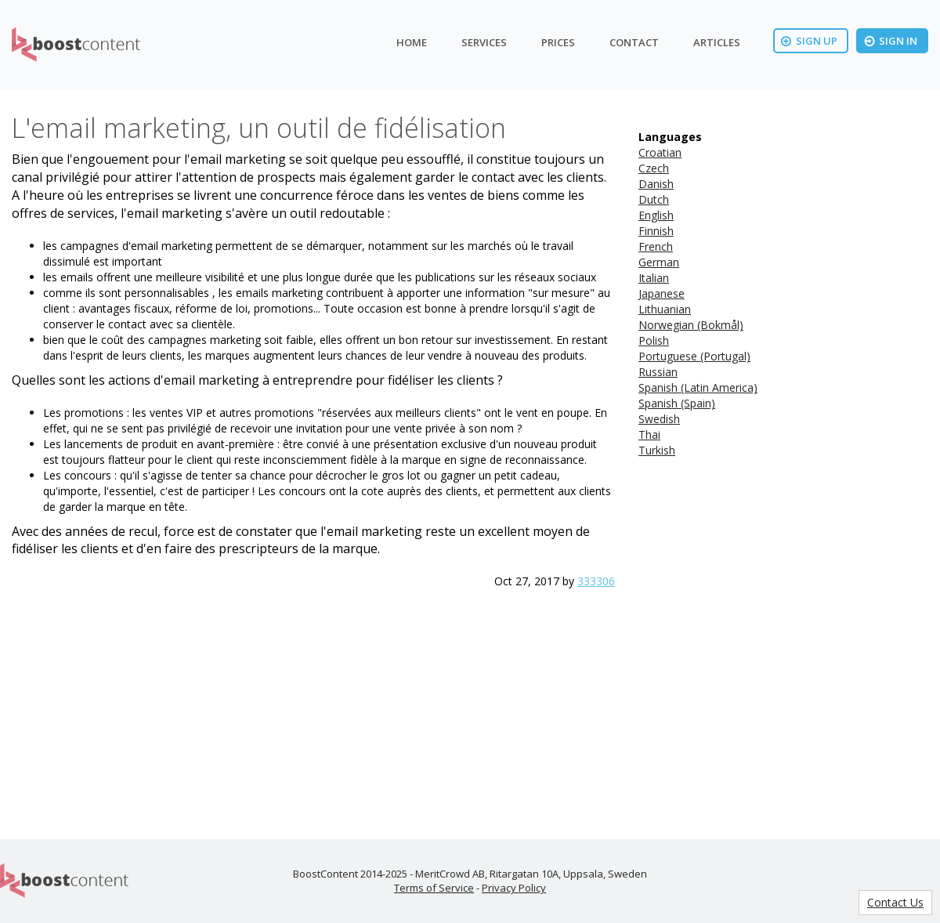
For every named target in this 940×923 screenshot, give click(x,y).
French (655, 246)
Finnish (656, 230)
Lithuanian (664, 309)
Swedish (659, 418)
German (658, 262)
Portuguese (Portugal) (694, 356)
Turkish (656, 450)
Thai (649, 434)
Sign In (890, 41)
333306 (596, 581)
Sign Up (809, 41)
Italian (653, 277)
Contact (634, 42)
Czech (653, 168)
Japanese (661, 293)
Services (484, 42)
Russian (658, 371)
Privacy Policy (514, 888)
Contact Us (895, 902)
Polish (653, 340)
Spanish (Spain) (676, 403)
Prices (558, 42)
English (656, 215)
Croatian (660, 152)
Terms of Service (434, 888)
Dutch (653, 199)
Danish (656, 183)
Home (411, 42)
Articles (716, 42)
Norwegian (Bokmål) (690, 324)
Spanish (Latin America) (697, 387)
